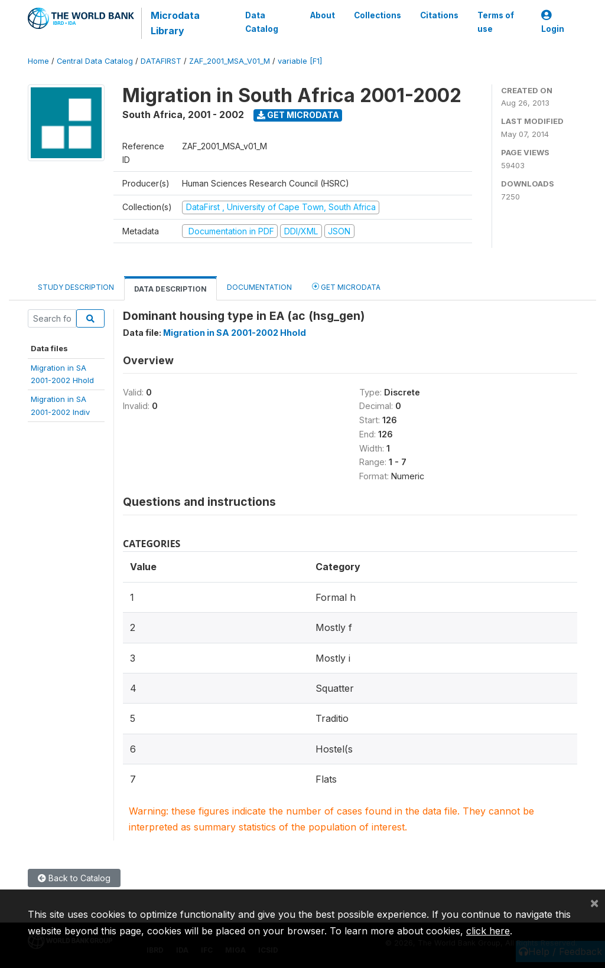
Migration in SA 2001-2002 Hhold (234, 333)
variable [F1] (300, 61)
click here (488, 931)
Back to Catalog (74, 878)
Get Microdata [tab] (346, 287)
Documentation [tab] (259, 287)
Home (38, 61)
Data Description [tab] (170, 288)
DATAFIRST (161, 61)
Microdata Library (175, 23)
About (322, 15)
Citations (439, 15)
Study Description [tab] (76, 287)
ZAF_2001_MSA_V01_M (229, 61)
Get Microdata (298, 115)
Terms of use (495, 22)
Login (552, 22)
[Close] (594, 902)
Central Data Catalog (95, 61)
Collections (377, 15)
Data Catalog (261, 22)
